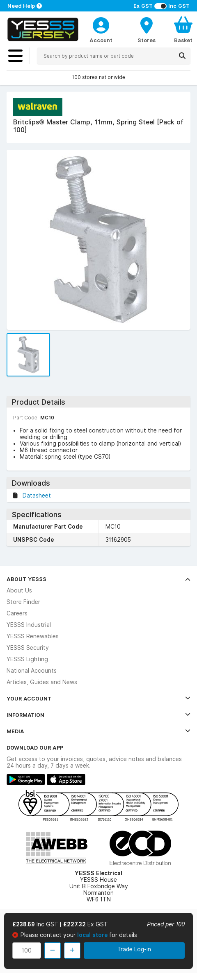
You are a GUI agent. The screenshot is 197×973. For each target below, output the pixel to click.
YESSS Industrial (29, 625)
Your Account (98, 698)
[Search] (182, 55)
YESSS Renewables (33, 636)
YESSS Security (28, 647)
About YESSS (98, 579)
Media (98, 731)
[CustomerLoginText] (100, 24)
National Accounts (32, 670)
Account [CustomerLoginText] (100, 40)
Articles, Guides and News (42, 682)
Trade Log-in (134, 949)
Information (98, 715)
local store (93, 935)
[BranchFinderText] (146, 29)
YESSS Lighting (27, 659)
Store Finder (23, 602)
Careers (17, 613)
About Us (19, 590)
